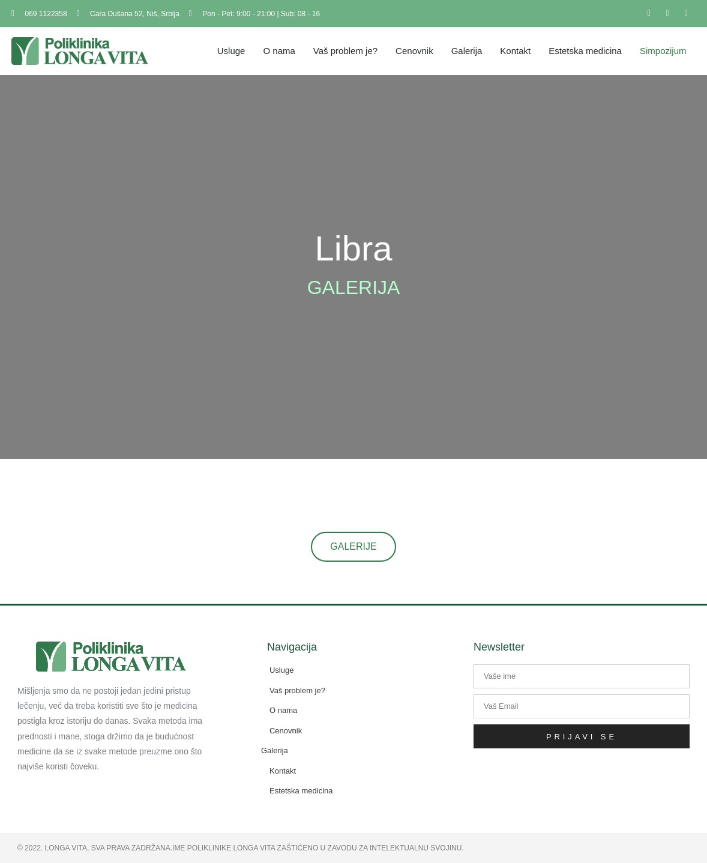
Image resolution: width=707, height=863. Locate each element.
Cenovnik (414, 51)
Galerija (467, 51)
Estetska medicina (585, 51)
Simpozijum (663, 51)
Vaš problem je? (345, 51)
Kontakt (515, 51)
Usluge (231, 51)
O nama (279, 51)
